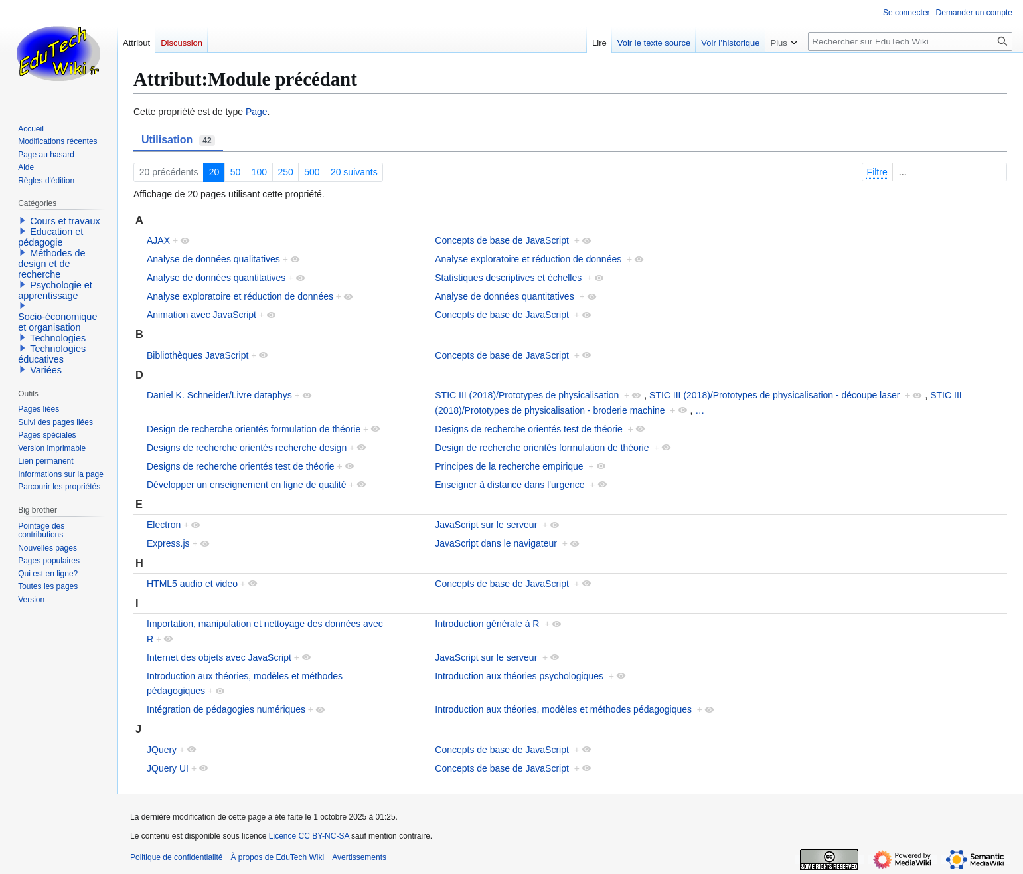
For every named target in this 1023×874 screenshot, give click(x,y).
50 (235, 172)
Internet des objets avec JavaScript (219, 657)
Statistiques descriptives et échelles (508, 277)
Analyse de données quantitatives (216, 277)
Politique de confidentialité (176, 857)
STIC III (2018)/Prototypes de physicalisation (527, 395)
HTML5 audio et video (192, 583)
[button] (22, 220)
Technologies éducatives (52, 354)
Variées (46, 370)
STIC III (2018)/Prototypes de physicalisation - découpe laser (774, 395)
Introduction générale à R (487, 623)
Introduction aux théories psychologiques (519, 676)
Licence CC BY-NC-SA (309, 836)
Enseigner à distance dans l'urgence (509, 485)
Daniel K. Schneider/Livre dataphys (219, 395)
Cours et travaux (65, 221)
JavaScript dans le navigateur (496, 543)
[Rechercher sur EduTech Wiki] (910, 41)
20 (214, 172)
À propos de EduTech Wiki (277, 857)
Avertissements (359, 857)
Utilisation (178, 140)
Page (257, 111)
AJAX (158, 240)
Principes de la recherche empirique (509, 466)
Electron (164, 524)
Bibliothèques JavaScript (197, 355)
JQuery (162, 749)
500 (311, 172)
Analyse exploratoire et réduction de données (528, 259)
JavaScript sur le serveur (486, 524)
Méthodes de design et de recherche (51, 264)
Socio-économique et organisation (57, 322)
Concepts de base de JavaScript (502, 240)
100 (259, 172)
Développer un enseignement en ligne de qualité (246, 485)
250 (285, 172)
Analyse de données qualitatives (213, 259)
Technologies (58, 338)
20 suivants (354, 172)
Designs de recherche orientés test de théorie (529, 429)
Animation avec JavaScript (201, 314)
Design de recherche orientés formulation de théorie (253, 429)
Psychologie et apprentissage (55, 290)
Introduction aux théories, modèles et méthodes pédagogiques (563, 709)
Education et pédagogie (50, 237)
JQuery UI (168, 768)
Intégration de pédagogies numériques (226, 709)
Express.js (168, 543)
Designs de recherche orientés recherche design (247, 447)
